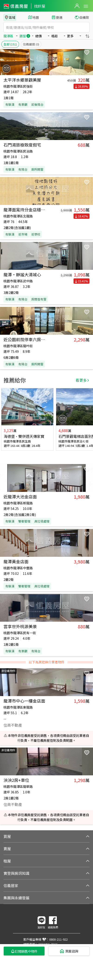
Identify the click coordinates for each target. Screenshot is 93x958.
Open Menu (86, 6)
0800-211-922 (58, 939)
